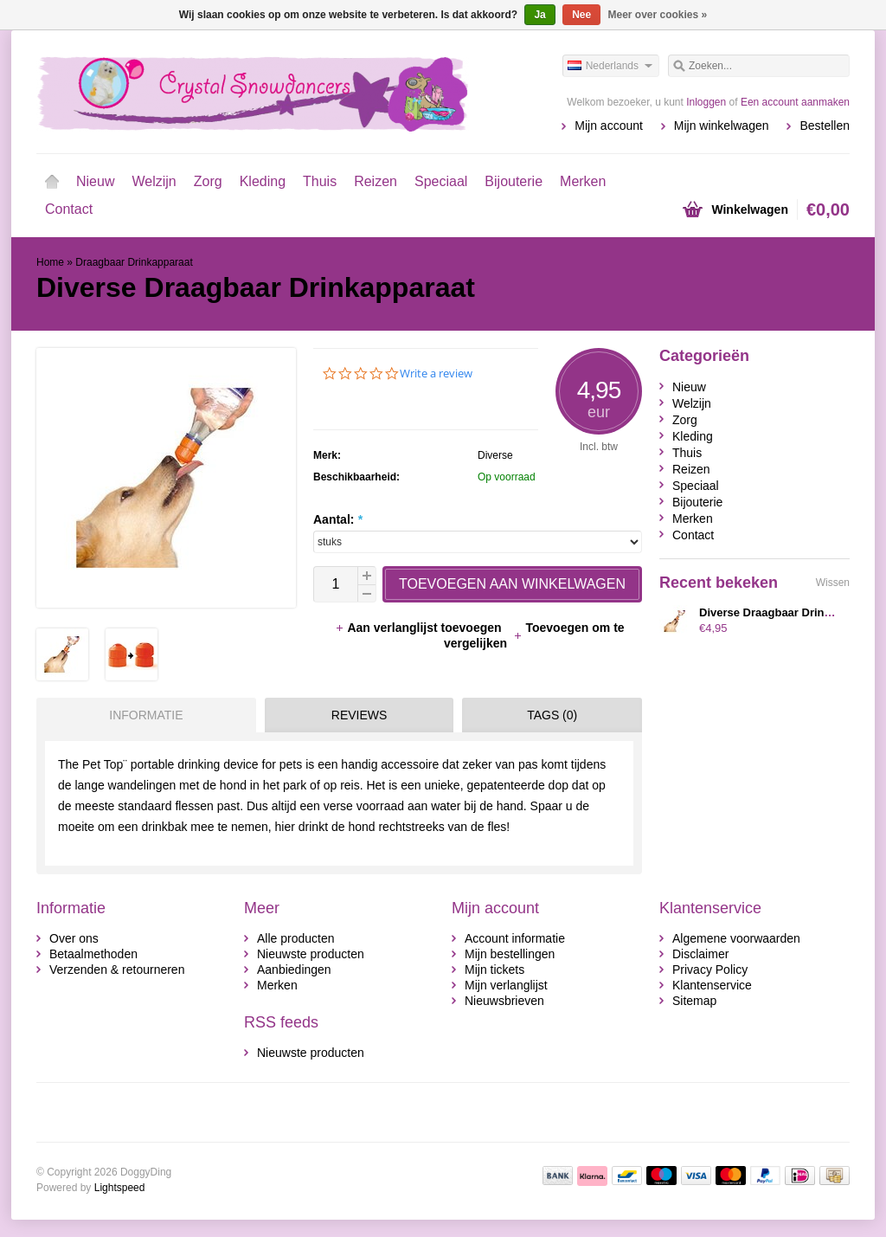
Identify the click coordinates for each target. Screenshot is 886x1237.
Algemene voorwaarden (736, 938)
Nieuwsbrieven (504, 1001)
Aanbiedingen (294, 969)
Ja (539, 15)
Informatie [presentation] (146, 715)
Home (51, 182)
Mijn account (609, 125)
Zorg (208, 181)
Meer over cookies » (658, 15)
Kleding (263, 181)
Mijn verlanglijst (506, 985)
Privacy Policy (710, 969)
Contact (69, 209)
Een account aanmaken (795, 102)
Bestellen (824, 125)
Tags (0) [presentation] (552, 715)
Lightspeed (119, 1188)
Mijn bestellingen (510, 954)
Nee (581, 15)
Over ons (74, 938)
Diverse (495, 455)
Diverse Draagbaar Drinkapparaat (788, 612)
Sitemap (694, 1001)
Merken (583, 181)
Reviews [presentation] (359, 715)
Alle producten (296, 938)
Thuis (320, 181)
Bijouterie (514, 181)
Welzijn (154, 181)
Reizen (375, 181)
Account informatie (515, 938)
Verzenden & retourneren (116, 969)
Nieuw (95, 181)
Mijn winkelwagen (721, 125)
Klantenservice (712, 985)
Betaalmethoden (93, 954)
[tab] (142, 715)
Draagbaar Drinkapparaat (133, 262)
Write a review (436, 373)
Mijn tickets (494, 969)
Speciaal (440, 181)
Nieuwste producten (310, 954)
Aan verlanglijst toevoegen (419, 628)
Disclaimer (700, 954)
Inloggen (706, 102)
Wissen (833, 583)
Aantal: (338, 519)
